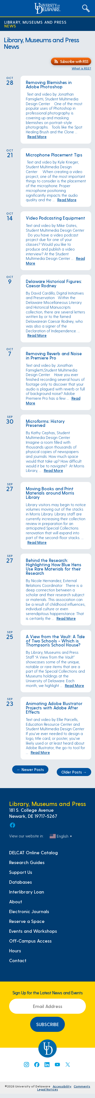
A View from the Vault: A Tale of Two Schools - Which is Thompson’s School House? (55, 640)
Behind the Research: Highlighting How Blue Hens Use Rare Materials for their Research (53, 567)
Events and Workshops (33, 931)
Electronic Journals (29, 911)
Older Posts (74, 772)
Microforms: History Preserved (45, 423)
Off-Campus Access (30, 941)
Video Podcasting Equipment (55, 217)
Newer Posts (30, 769)
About (15, 901)
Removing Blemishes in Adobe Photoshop (49, 84)
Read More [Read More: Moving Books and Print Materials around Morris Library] (37, 542)
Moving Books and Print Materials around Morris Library (50, 493)
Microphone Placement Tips (55, 154)
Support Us (20, 872)
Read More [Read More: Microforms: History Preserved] (53, 470)
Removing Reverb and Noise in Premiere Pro (54, 355)
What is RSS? (81, 68)
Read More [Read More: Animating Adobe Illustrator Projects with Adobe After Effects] (40, 752)
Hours (15, 950)
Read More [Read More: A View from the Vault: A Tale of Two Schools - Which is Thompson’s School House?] (74, 685)
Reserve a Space (27, 921)
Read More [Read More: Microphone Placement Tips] (67, 199)
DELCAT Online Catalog (33, 852)
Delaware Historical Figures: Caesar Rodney (54, 283)
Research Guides (27, 862)
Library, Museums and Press (35, 22)
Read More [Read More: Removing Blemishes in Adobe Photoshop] (37, 136)
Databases (20, 882)
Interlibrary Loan (26, 891)
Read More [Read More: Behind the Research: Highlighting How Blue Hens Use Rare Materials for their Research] (66, 618)
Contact (17, 960)
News (10, 26)
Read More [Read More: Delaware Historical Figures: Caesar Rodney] (37, 335)
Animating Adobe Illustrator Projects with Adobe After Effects (54, 707)
